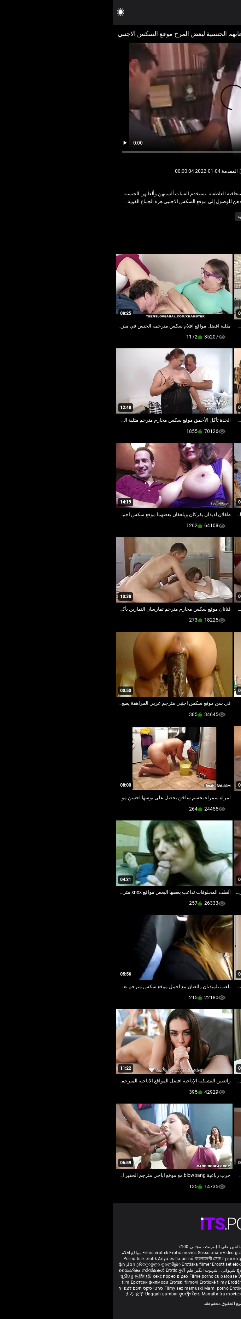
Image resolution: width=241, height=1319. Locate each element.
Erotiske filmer (217, 1282)
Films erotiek (42, 1252)
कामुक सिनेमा (140, 1293)
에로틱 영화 (154, 1282)
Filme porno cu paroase (100, 1276)
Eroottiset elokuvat (118, 1264)
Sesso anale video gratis (109, 1252)
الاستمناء (206, 216)
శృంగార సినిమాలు (198, 1270)
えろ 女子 (22, 1293)
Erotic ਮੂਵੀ (63, 1270)
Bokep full (154, 1288)
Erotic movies (71, 1252)
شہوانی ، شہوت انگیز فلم (98, 1270)
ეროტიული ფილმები (46, 1264)
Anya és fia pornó (63, 1258)
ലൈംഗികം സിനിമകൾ (29, 1270)
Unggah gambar (49, 1293)
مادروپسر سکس (145, 1258)
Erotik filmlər (130, 1288)
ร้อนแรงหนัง (178, 1282)
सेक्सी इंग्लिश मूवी (167, 1270)
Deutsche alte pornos (211, 1252)
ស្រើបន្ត (15, 1276)
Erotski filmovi (72, 1282)
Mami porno (104, 1288)
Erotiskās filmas (169, 1276)
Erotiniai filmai (201, 1276)
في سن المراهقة (177, 216)
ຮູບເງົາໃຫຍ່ (77, 1293)
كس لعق (147, 216)
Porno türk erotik (27, 1258)
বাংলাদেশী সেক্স (95, 1258)
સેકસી (229, 1264)
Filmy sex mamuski (71, 1288)
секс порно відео (58, 1276)
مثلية (129, 216)
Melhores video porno (183, 1258)
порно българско (156, 1264)
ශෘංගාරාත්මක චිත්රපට (173, 1293)
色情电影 (31, 1276)
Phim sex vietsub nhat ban (162, 1252)
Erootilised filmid (182, 1288)
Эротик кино (139, 1276)
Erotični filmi (128, 1282)
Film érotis (205, 1293)
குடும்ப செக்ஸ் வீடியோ (199, 1264)
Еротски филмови (37, 1282)
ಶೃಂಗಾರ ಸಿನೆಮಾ (138, 1270)
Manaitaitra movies (109, 1293)
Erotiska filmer (84, 1264)
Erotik (196, 1282)
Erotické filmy (101, 1282)
